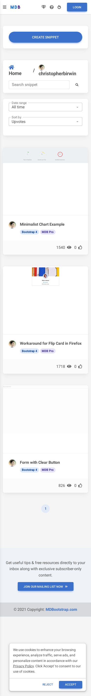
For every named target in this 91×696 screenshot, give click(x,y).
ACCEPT (70, 684)
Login (77, 7)
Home (15, 70)
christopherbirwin (57, 70)
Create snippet (45, 37)
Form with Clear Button (40, 462)
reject (47, 684)
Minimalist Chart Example (42, 224)
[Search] (39, 84)
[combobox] (45, 107)
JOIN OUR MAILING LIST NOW (46, 586)
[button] (77, 84)
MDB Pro (48, 232)
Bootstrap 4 (29, 232)
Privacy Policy (23, 666)
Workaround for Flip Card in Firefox (51, 343)
